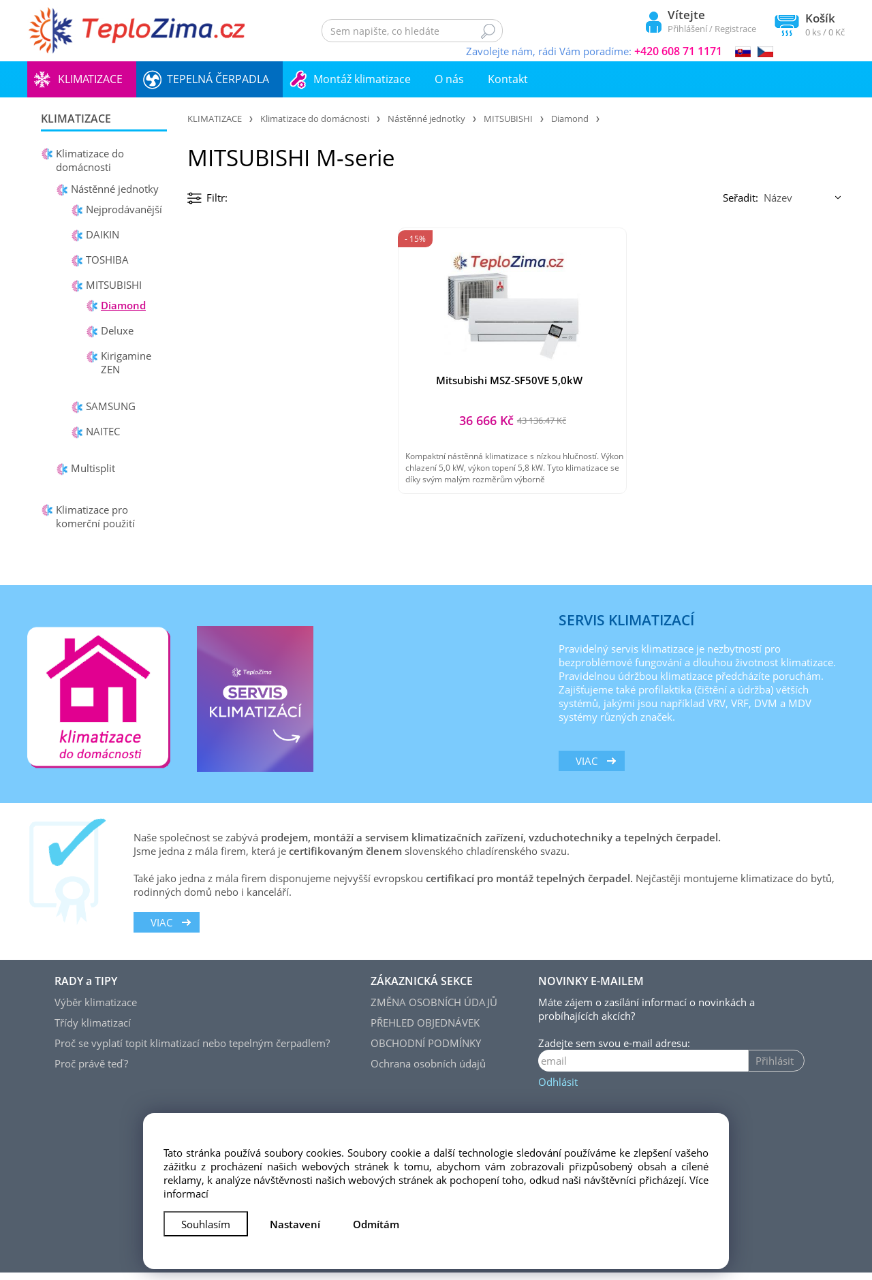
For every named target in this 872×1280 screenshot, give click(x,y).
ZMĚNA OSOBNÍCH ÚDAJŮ (434, 1009)
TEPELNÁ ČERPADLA (218, 79)
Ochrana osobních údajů (428, 1071)
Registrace (735, 28)
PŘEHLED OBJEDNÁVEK (425, 1030)
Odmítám (376, 1224)
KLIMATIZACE (90, 79)
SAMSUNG (111, 406)
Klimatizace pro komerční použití (95, 516)
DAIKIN (102, 234)
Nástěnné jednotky (115, 189)
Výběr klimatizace (95, 1009)
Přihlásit (775, 1068)
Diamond (123, 305)
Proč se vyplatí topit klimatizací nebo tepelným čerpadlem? (192, 1050)
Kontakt (508, 79)
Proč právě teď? (91, 1071)
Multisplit (93, 468)
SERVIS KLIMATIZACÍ (626, 627)
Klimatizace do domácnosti (90, 160)
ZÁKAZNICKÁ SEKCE (422, 988)
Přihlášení (687, 28)
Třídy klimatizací (92, 1030)
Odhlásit (558, 1089)
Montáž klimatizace (362, 79)
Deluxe (117, 330)
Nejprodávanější (124, 209)
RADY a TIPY (85, 988)
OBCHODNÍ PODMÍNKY (426, 1050)
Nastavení (295, 1224)
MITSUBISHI (114, 285)
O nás (449, 79)
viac (586, 768)
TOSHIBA (107, 259)
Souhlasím (205, 1224)
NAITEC (103, 431)
